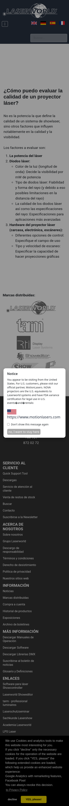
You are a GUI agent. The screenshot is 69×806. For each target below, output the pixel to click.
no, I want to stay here (23, 432)
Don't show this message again (28, 424)
